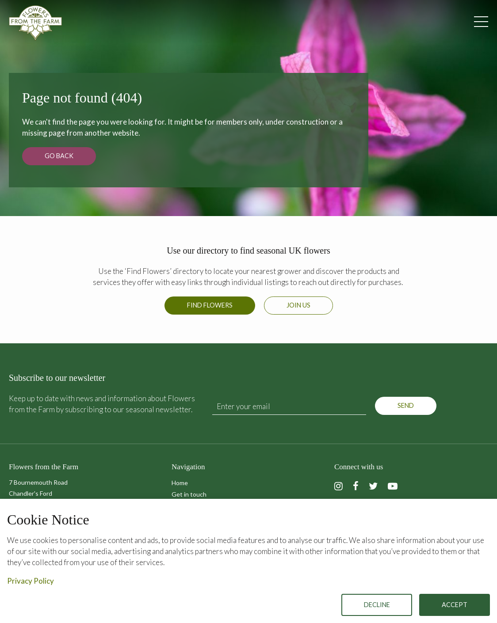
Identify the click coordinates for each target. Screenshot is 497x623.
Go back (59, 156)
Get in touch (189, 494)
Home (180, 482)
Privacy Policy (30, 580)
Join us (298, 305)
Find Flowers (210, 305)
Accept (454, 604)
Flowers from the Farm (35, 23)
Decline (377, 604)
